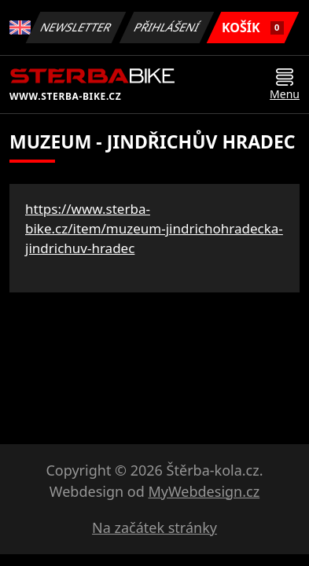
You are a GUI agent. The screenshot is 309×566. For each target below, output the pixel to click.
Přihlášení (166, 27)
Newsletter (75, 27)
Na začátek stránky (154, 527)
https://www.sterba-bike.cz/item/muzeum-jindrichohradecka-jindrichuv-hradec (154, 228)
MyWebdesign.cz (203, 491)
